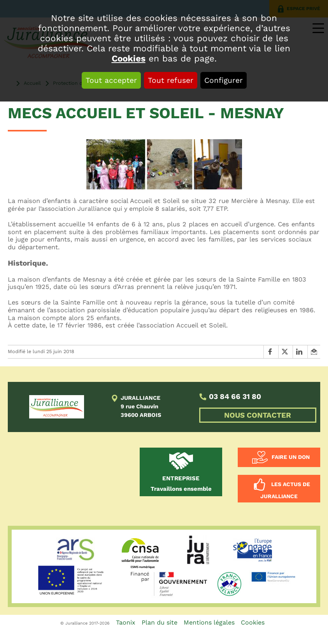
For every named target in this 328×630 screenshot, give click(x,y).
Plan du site (159, 622)
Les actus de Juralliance (285, 490)
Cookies (129, 58)
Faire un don (291, 456)
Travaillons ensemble (181, 483)
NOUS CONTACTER (257, 415)
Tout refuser (170, 80)
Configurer (223, 80)
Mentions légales (209, 622)
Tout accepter (111, 80)
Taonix (125, 622)
